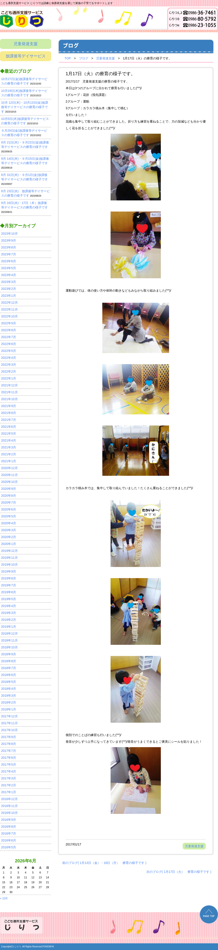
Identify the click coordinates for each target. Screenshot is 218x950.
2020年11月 (9, 475)
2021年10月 (9, 399)
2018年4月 (8, 688)
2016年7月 (8, 833)
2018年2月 (8, 702)
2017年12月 (9, 716)
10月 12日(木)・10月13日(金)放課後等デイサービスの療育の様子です (24, 107)
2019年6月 (8, 592)
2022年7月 (8, 337)
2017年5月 (8, 764)
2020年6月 (8, 509)
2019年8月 (8, 578)
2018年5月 (8, 682)
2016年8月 (8, 826)
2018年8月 (8, 661)
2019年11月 (9, 557)
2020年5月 (8, 516)
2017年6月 (8, 757)
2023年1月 (8, 295)
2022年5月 (8, 351)
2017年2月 (8, 785)
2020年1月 (8, 544)
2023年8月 (8, 247)
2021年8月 (8, 413)
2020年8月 (8, 495)
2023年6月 (8, 261)
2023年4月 (8, 275)
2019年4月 (8, 606)
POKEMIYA (48, 946)
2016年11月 (9, 806)
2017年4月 (8, 771)
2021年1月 (8, 461)
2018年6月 (8, 675)
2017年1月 (8, 792)
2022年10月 (9, 316)
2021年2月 (8, 454)
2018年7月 (8, 668)
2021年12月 (9, 385)
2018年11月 (9, 640)
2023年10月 (9, 233)
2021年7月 (8, 420)
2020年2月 (8, 537)
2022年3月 (8, 364)
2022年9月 (8, 323)
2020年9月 (8, 488)
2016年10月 (9, 813)
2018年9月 (8, 654)
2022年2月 (8, 371)
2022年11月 (9, 309)
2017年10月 (9, 730)
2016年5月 (8, 847)
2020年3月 (8, 530)
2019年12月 (9, 551)
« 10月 (4, 898)
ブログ (83, 58)
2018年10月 (9, 647)
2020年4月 (8, 523)
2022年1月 (8, 378)
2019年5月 (8, 599)
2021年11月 (9, 392)
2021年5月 (8, 433)
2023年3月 (8, 282)
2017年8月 (8, 744)
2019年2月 (8, 619)
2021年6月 (8, 426)
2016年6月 (8, 840)
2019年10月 (9, 564)
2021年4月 (8, 440)
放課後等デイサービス (26, 56)
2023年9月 (8, 240)
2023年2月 (8, 288)
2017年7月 (8, 750)
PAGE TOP (209, 914)
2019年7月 (8, 585)
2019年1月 (8, 626)
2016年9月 (8, 819)
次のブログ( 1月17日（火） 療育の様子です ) (178, 871)
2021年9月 (8, 406)
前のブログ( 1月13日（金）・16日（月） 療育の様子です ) (104, 863)
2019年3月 (8, 613)
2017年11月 (9, 723)
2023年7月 (8, 254)
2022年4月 (8, 357)
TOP (68, 58)
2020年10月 (9, 482)
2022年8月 (8, 330)
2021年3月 (8, 447)
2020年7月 (8, 502)
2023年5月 (8, 268)
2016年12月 (9, 799)
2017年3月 (8, 778)
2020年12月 (9, 468)
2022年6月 (8, 344)
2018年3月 (8, 695)
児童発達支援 (26, 44)
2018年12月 (9, 633)
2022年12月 (9, 302)
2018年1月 (8, 709)
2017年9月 (8, 737)
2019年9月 (8, 571)
